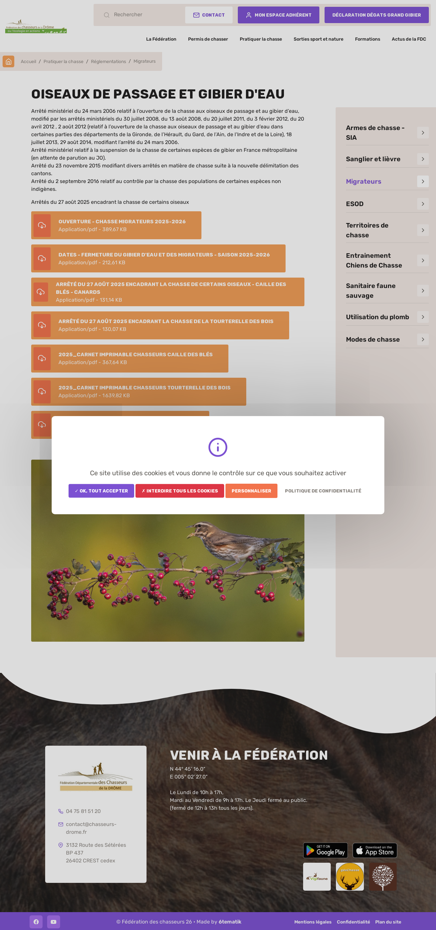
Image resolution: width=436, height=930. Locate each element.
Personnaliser (251, 490)
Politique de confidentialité (323, 490)
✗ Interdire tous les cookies (180, 490)
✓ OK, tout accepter (101, 490)
